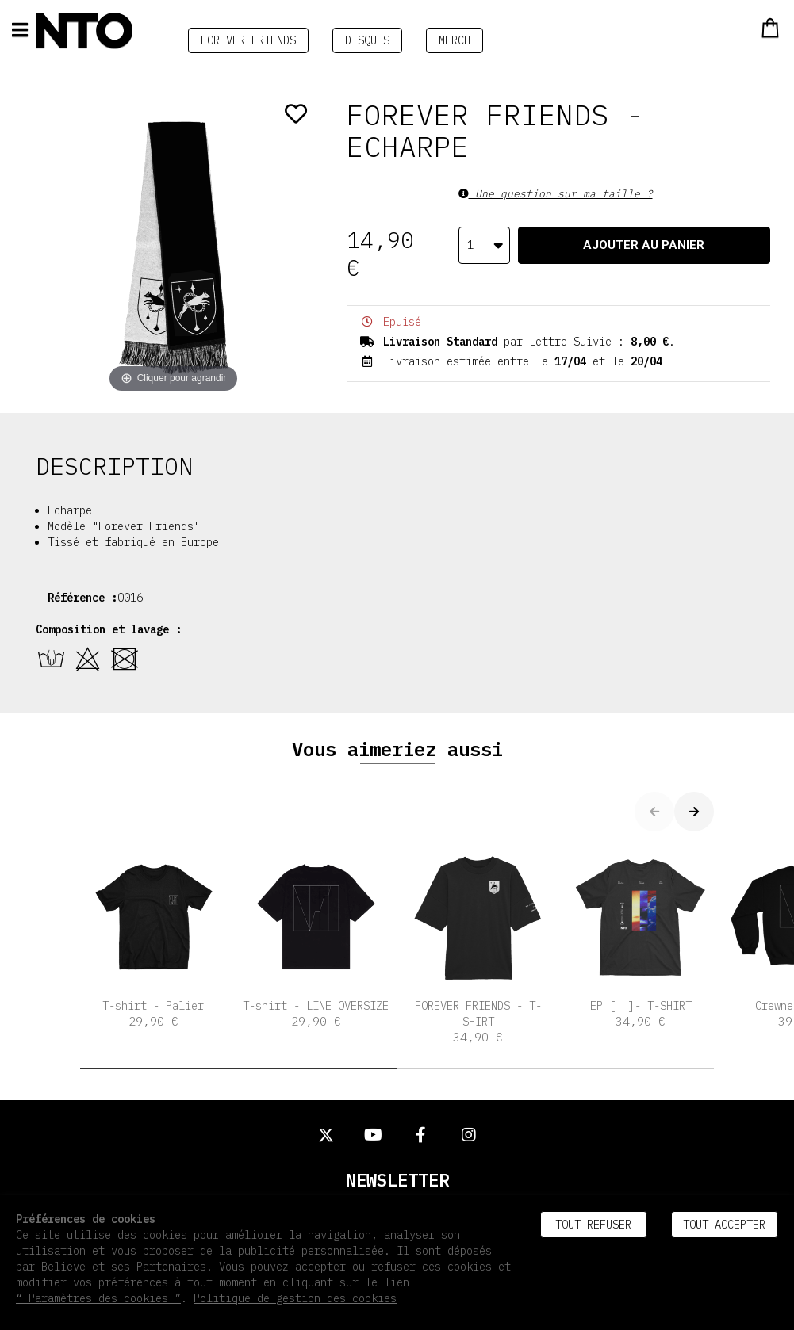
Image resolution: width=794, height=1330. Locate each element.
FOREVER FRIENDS (248, 40)
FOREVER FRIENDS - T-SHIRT (478, 944)
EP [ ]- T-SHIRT (640, 936)
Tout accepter (724, 1224)
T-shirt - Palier (153, 936)
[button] (238, 1068)
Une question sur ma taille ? (555, 194)
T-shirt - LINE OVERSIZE (316, 936)
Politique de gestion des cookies (295, 1298)
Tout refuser (593, 1224)
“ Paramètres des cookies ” (98, 1298)
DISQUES (367, 40)
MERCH (454, 40)
